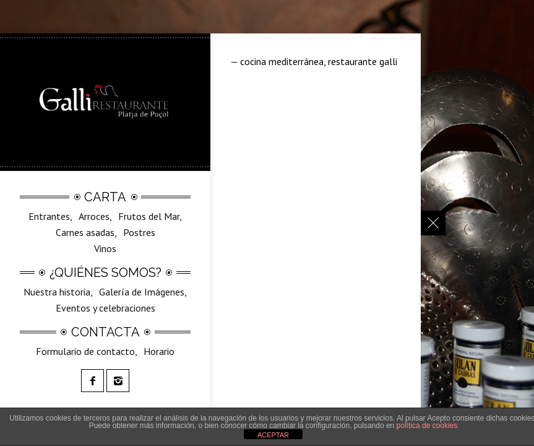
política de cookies (427, 425)
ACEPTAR (273, 435)
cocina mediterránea (282, 61)
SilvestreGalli (115, 256)
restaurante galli (362, 61)
